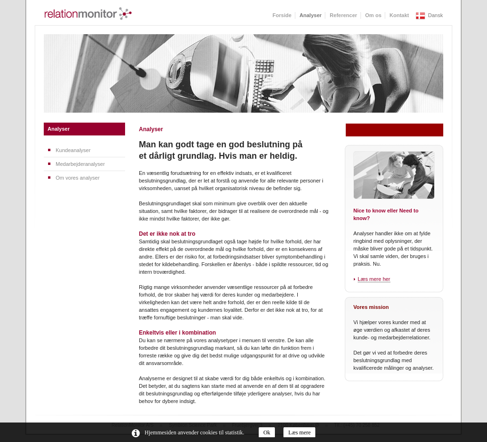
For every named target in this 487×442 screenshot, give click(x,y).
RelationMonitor (88, 13)
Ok (267, 432)
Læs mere (299, 432)
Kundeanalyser (73, 150)
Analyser (58, 129)
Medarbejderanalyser (80, 164)
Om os (373, 15)
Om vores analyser (77, 178)
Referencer (343, 15)
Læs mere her (374, 279)
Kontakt (399, 15)
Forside (282, 15)
